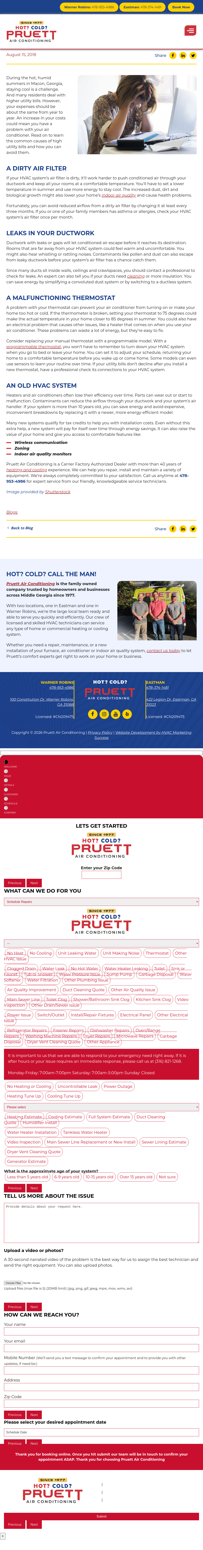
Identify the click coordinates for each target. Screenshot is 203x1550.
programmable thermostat (33, 346)
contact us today (163, 650)
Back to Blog (19, 528)
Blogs (11, 512)
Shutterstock (57, 491)
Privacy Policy (100, 732)
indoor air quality (119, 195)
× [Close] (3, 1544)
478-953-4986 (94, 7)
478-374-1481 (144, 7)
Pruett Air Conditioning (30, 583)
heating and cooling (26, 469)
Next (34, 883)
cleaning (136, 276)
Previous (14, 883)
